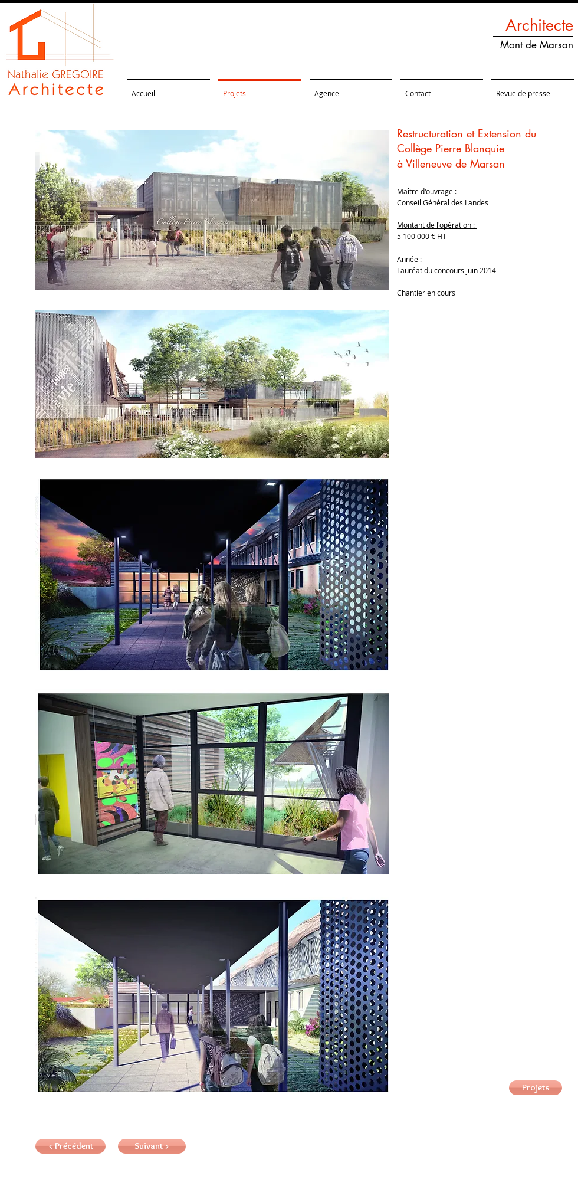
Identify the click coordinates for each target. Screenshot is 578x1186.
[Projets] (535, 1087)
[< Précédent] (70, 1146)
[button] (152, 1146)
